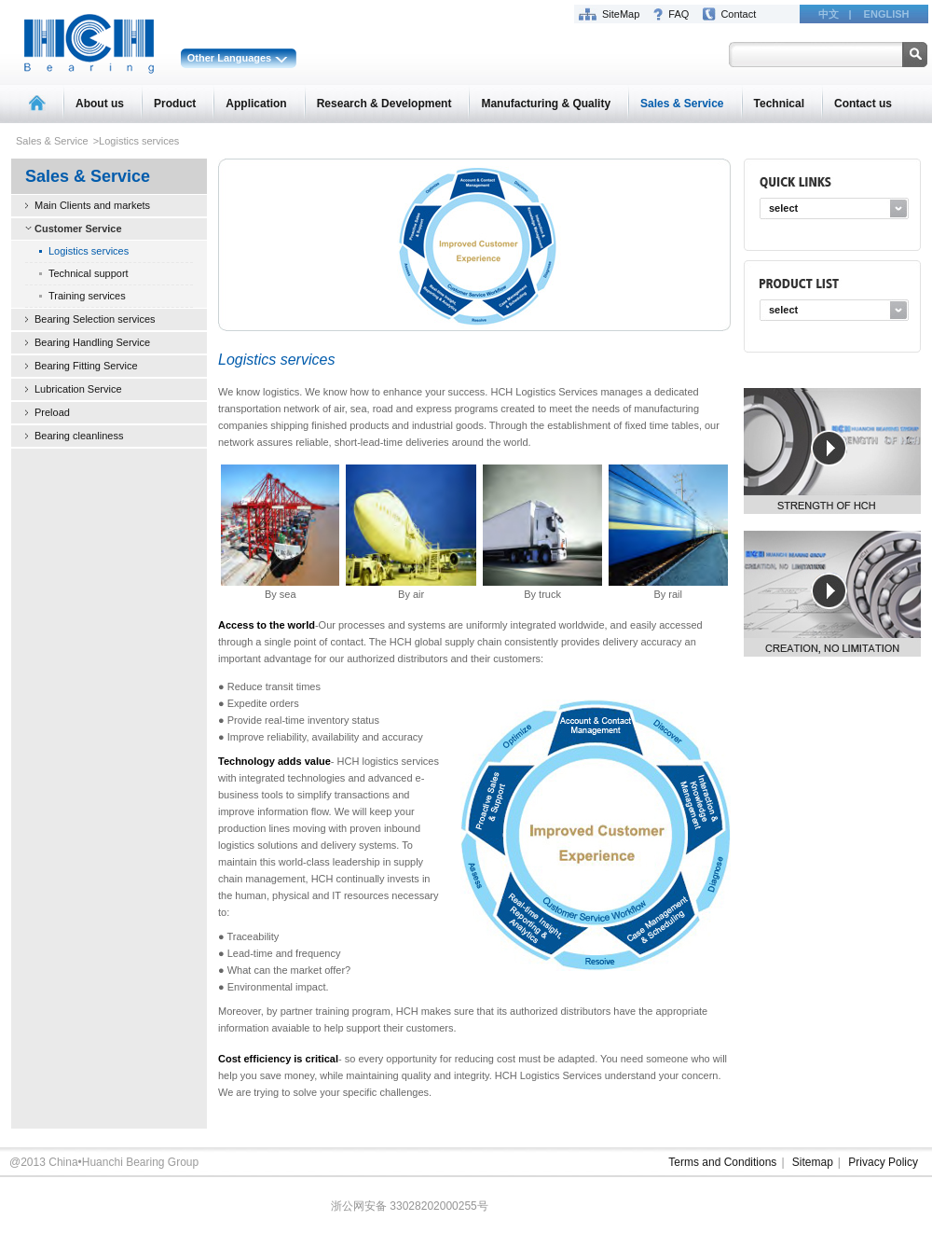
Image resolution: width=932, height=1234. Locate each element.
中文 (828, 14)
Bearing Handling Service (92, 342)
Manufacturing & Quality (545, 103)
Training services (87, 295)
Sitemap (812, 1162)
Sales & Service (681, 103)
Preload (52, 412)
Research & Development (384, 103)
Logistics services (88, 251)
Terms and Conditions (722, 1162)
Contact (738, 14)
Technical (779, 103)
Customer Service (78, 228)
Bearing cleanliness (78, 435)
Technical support (88, 273)
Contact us (863, 103)
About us (99, 103)
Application (256, 103)
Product (175, 103)
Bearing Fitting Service (86, 365)
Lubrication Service (78, 389)
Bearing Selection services (95, 319)
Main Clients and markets (92, 205)
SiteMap (620, 14)
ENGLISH (887, 14)
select (783, 208)
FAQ (678, 14)
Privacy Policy (883, 1162)
